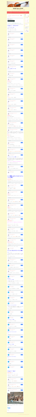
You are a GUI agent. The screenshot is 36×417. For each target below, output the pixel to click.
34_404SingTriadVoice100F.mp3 (12, 270)
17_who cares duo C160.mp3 (12, 142)
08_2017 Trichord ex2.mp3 (11, 73)
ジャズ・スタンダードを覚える (9, 12)
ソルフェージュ (26, 20)
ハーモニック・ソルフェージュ (22, 12)
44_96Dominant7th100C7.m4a (12, 336)
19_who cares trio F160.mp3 (11, 154)
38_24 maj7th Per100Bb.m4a (12, 297)
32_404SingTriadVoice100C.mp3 (12, 259)
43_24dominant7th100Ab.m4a (12, 329)
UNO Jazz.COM (18, 8)
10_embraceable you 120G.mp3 (12, 88)
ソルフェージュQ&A (26, 22)
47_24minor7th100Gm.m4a (11, 354)
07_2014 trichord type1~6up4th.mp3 (12, 66)
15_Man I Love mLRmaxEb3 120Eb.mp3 (12, 122)
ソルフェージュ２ (26, 21)
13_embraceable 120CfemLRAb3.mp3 (12, 107)
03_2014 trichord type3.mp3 (12, 44)
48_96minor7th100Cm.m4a (11, 361)
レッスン (13, 12)
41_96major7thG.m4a (11, 317)
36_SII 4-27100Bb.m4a (11, 286)
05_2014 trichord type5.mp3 (12, 55)
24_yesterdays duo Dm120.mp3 (12, 199)
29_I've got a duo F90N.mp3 (12, 234)
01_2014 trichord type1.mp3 (11, 33)
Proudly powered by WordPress (20, 414)
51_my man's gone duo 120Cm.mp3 (12, 384)
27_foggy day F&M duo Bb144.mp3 (12, 218)
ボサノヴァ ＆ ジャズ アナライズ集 (16, 12)
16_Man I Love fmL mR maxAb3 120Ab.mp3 (13, 129)
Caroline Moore (28, 414)
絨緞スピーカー (26, 12)
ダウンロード (22, 33)
